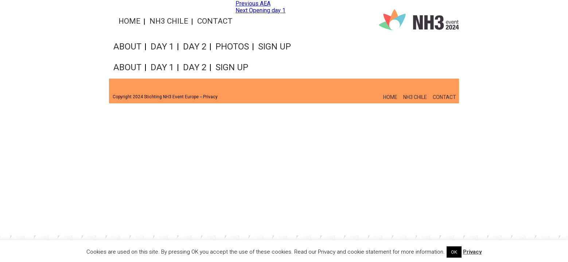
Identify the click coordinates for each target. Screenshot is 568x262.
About (127, 46)
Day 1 (162, 46)
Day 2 (194, 46)
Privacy (210, 96)
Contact (215, 21)
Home (129, 21)
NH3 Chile (168, 21)
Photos (232, 46)
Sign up (274, 46)
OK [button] (454, 252)
